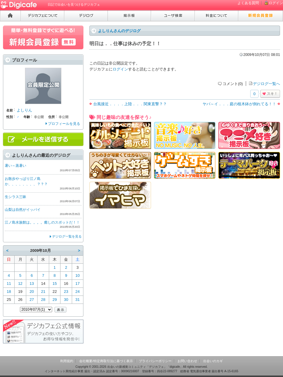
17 (77, 283)
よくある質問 (248, 3)
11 (9, 283)
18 (9, 291)
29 (54, 299)
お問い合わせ (187, 361)
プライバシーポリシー (155, 361)
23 (66, 291)
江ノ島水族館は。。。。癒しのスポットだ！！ (42, 222)
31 (77, 299)
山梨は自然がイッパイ (23, 210)
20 (31, 291)
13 (31, 283)
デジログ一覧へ (266, 83)
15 (54, 283)
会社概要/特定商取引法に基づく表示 (106, 361)
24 (77, 291)
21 (43, 291)
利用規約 (66, 361)
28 (43, 299)
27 (31, 299)
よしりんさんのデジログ (119, 31)
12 (20, 283)
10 (77, 275)
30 (66, 299)
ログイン (276, 3)
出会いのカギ (213, 361)
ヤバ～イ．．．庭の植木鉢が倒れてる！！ (239, 104)
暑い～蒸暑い (15, 166)
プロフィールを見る (64, 124)
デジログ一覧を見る (67, 236)
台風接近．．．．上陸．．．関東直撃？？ (130, 104)
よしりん (24, 110)
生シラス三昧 (15, 197)
